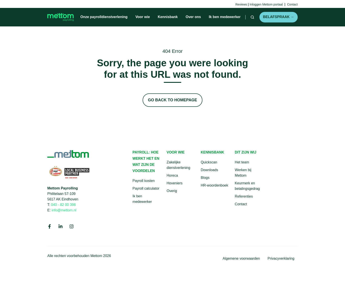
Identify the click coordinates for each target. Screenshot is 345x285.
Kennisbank (168, 17)
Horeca (172, 175)
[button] (252, 17)
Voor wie (143, 17)
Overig (172, 191)
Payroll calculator (145, 188)
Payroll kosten (143, 181)
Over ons (193, 17)
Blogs (205, 178)
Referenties (244, 196)
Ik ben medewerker (224, 17)
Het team (242, 162)
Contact (241, 204)
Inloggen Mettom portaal (266, 4)
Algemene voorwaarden (241, 258)
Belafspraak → (278, 17)
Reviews (241, 4)
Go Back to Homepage (172, 100)
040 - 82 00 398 (63, 205)
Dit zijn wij (245, 152)
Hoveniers (174, 183)
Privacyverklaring (281, 258)
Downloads (209, 170)
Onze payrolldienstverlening (103, 17)
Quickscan (209, 162)
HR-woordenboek (214, 185)
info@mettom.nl (64, 210)
